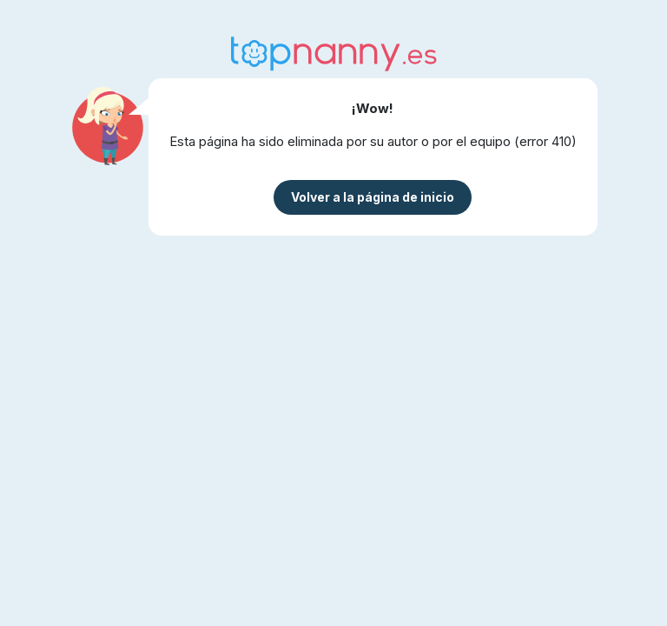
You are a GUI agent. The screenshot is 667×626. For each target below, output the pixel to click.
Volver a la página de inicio (372, 197)
